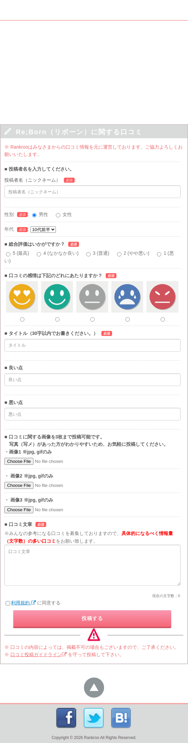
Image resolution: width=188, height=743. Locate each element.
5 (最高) (21, 253)
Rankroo (91, 737)
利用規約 (23, 602)
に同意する (33, 602)
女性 (67, 214)
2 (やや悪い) (136, 253)
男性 (43, 214)
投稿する (92, 618)
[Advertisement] (94, 71)
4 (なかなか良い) (61, 253)
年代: (30, 229)
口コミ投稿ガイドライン (38, 654)
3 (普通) (101, 253)
